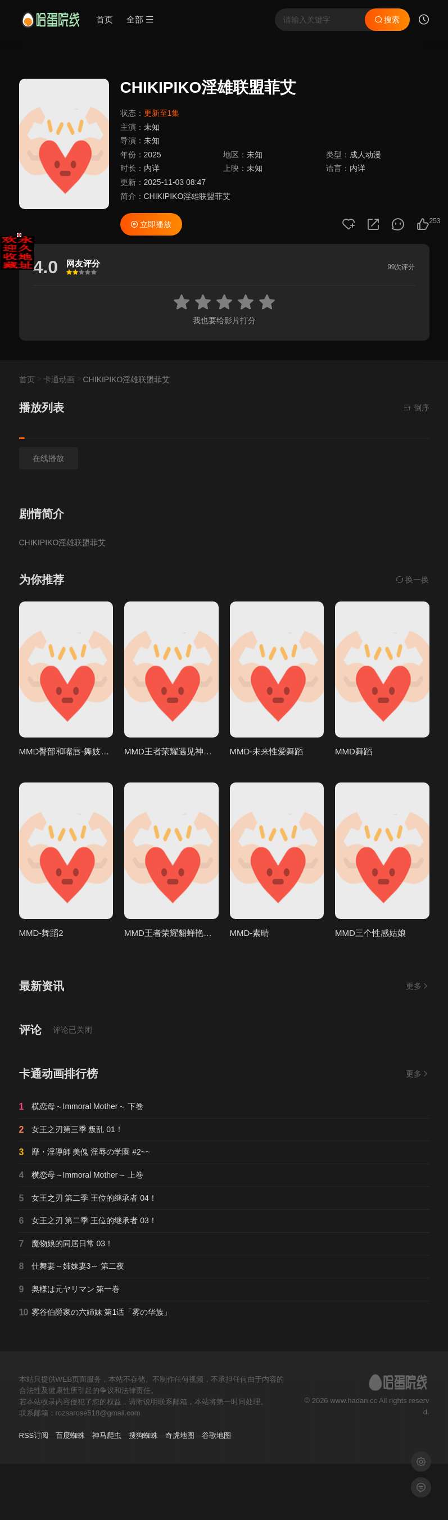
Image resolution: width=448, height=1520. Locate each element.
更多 (417, 985)
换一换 (412, 579)
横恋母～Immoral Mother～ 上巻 (81, 1175)
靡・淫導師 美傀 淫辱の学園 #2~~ (85, 1152)
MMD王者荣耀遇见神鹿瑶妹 (176, 751)
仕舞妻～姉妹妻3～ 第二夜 (72, 1266)
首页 (104, 19)
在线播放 (48, 458)
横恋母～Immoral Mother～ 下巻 (81, 1106)
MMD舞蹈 (353, 751)
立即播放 (151, 224)
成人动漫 (365, 154)
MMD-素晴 (250, 933)
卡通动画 (59, 379)
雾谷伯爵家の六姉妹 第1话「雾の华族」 (95, 1312)
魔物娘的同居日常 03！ (66, 1244)
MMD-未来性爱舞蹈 (267, 751)
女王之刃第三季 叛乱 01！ (71, 1130)
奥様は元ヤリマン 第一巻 (69, 1289)
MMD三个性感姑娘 (370, 933)
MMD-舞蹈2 (41, 933)
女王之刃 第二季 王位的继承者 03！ (88, 1221)
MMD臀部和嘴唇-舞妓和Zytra (74, 751)
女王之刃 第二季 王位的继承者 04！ (88, 1198)
